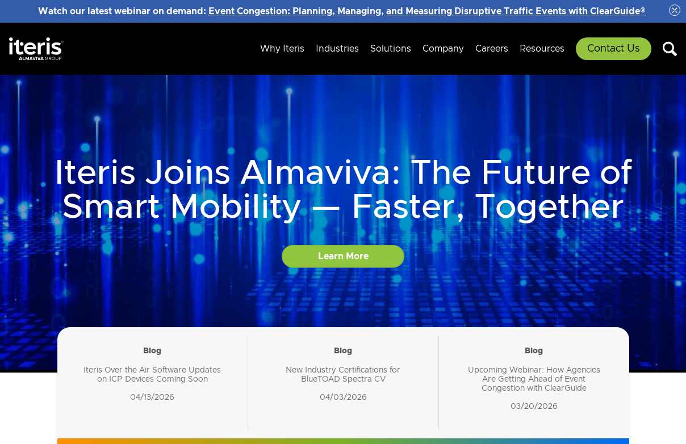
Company (443, 48)
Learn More (343, 256)
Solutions (390, 48)
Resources (542, 48)
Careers (491, 48)
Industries (337, 48)
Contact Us (613, 49)
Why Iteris (282, 48)
